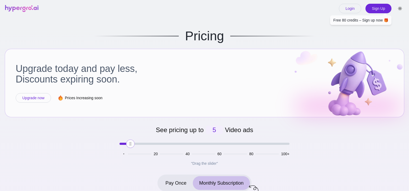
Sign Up (378, 9)
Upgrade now (33, 98)
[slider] (130, 144)
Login (350, 8)
